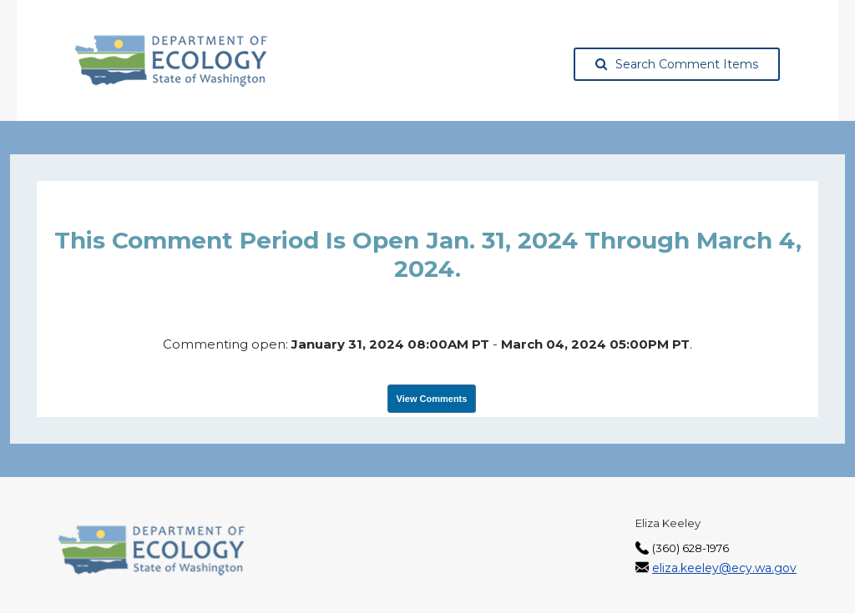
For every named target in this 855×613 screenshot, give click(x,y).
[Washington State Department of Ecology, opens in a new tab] (171, 61)
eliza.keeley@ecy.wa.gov (724, 567)
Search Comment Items (676, 64)
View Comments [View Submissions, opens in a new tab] (432, 399)
